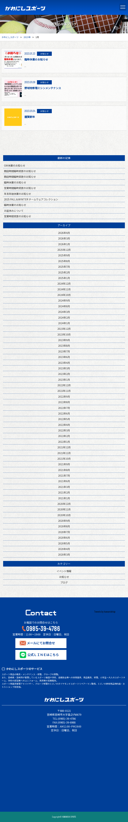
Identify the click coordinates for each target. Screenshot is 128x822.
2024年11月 (64, 289)
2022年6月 (64, 413)
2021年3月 (64, 487)
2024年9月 (64, 300)
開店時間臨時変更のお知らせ (20, 171)
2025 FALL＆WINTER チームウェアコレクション (31, 199)
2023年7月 (64, 351)
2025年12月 (64, 249)
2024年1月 (64, 323)
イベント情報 (64, 571)
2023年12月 (64, 328)
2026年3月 (64, 238)
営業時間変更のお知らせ (17, 216)
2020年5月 (64, 543)
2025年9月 (64, 255)
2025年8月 (64, 261)
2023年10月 (64, 334)
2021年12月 (64, 447)
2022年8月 (64, 402)
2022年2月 (64, 436)
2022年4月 (64, 425)
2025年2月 (64, 272)
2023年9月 (64, 340)
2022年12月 (64, 385)
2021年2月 (64, 492)
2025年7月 (64, 266)
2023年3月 (64, 368)
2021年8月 (64, 470)
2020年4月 (64, 549)
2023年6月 (64, 357)
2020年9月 (64, 520)
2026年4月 (64, 233)
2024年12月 (64, 283)
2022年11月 (64, 391)
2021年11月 (64, 453)
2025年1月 (64, 278)
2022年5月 (64, 419)
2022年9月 (64, 396)
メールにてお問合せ (41, 643)
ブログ (64, 582)
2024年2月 (64, 317)
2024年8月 (64, 306)
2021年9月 (64, 464)
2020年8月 (64, 526)
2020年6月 (64, 537)
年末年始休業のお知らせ (17, 193)
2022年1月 (64, 441)
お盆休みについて (14, 210)
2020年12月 (64, 504)
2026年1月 (64, 244)
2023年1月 (64, 379)
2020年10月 (64, 515)
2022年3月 (64, 430)
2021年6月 (64, 481)
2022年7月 (64, 408)
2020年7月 (64, 532)
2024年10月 (64, 295)
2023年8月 (64, 345)
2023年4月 (64, 362)
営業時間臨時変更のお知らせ (20, 188)
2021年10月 (64, 458)
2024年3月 (64, 312)
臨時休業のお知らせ (15, 182)
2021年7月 (64, 475)
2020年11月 (64, 509)
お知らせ (64, 577)
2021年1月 (64, 498)
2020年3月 (64, 554)
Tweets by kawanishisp (104, 611)
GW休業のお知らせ (14, 165)
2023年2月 (64, 374)
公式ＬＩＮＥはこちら (43, 655)
